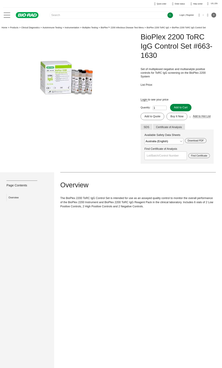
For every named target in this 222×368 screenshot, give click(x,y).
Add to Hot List (203, 116)
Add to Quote (152, 116)
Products (14, 27)
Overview (13, 197)
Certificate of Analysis (169, 127)
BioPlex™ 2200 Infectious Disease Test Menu (122, 27)
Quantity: (145, 107)
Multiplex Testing (90, 27)
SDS (146, 127)
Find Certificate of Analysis (160, 149)
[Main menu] (7, 15)
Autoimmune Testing (52, 27)
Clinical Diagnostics (30, 27)
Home (4, 27)
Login (144, 99)
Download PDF (196, 140)
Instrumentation (72, 27)
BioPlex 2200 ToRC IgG (158, 27)
